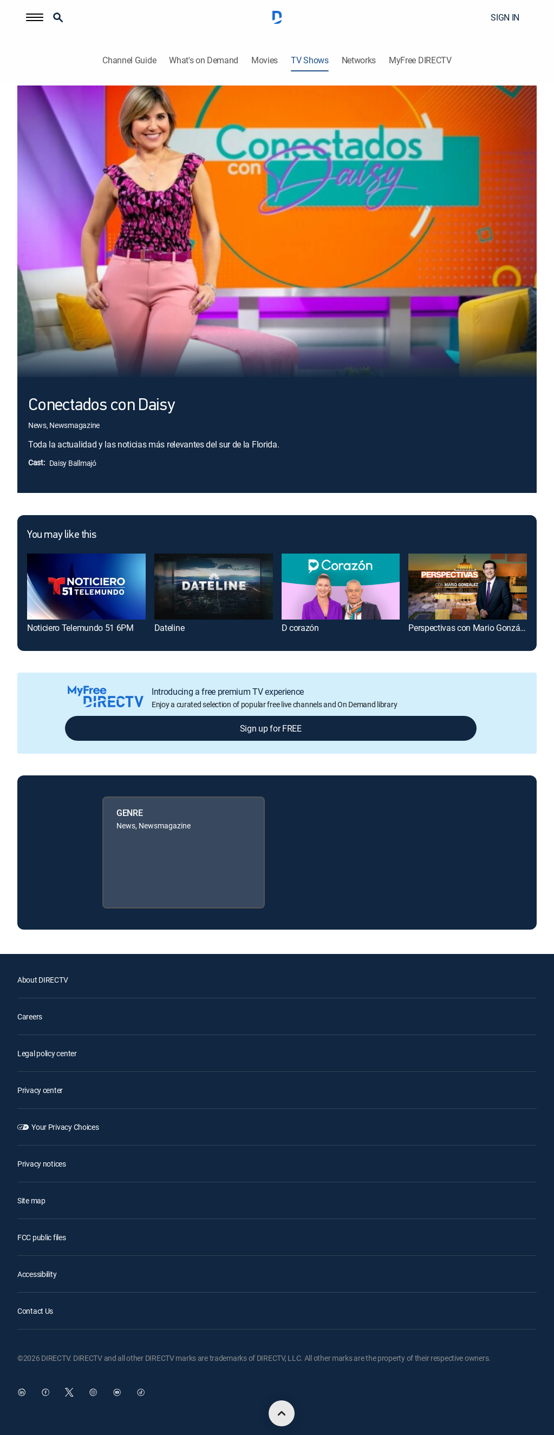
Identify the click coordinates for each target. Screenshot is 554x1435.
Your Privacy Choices (65, 1127)
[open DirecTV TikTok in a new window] (140, 1392)
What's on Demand (203, 60)
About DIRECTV (42, 980)
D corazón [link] (300, 628)
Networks (359, 60)
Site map (31, 1200)
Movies (264, 60)
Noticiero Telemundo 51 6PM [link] (80, 628)
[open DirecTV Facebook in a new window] (45, 1392)
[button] (34, 17)
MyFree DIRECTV (420, 60)
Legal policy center (47, 1053)
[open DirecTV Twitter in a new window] (69, 1392)
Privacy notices (41, 1163)
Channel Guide (129, 60)
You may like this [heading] (61, 535)
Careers (29, 1016)
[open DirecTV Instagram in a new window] (93, 1392)
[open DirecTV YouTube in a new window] (117, 1392)
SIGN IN (505, 17)
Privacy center (40, 1090)
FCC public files (41, 1237)
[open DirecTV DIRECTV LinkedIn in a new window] (21, 1392)
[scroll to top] (281, 1413)
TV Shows (309, 60)
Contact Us (35, 1311)
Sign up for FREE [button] (271, 728)
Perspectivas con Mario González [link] (469, 628)
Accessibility (36, 1274)
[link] (86, 587)
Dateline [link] (169, 628)
